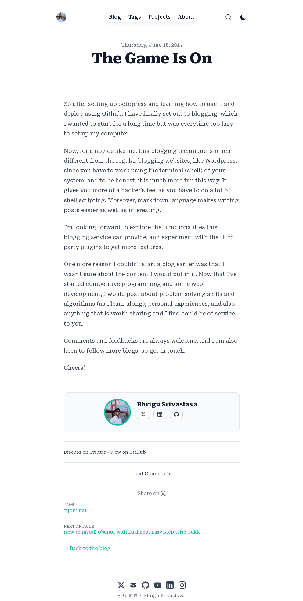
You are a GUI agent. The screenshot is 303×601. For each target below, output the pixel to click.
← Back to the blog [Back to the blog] (87, 548)
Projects (159, 17)
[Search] (228, 17)
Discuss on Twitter (85, 452)
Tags (134, 17)
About (186, 17)
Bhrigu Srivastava (164, 595)
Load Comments (151, 474)
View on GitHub (128, 452)
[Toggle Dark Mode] (243, 17)
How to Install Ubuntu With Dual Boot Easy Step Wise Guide (132, 532)
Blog (115, 17)
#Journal (75, 510)
